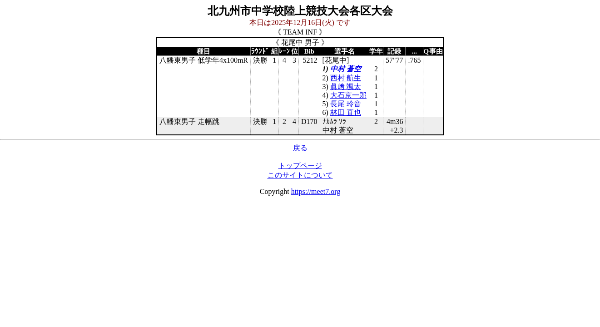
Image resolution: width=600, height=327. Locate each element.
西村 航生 (345, 78)
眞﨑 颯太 (345, 86)
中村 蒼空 (345, 69)
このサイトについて (300, 175)
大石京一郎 (348, 95)
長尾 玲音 (345, 104)
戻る (300, 148)
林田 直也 (345, 112)
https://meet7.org (316, 191)
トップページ (300, 165)
